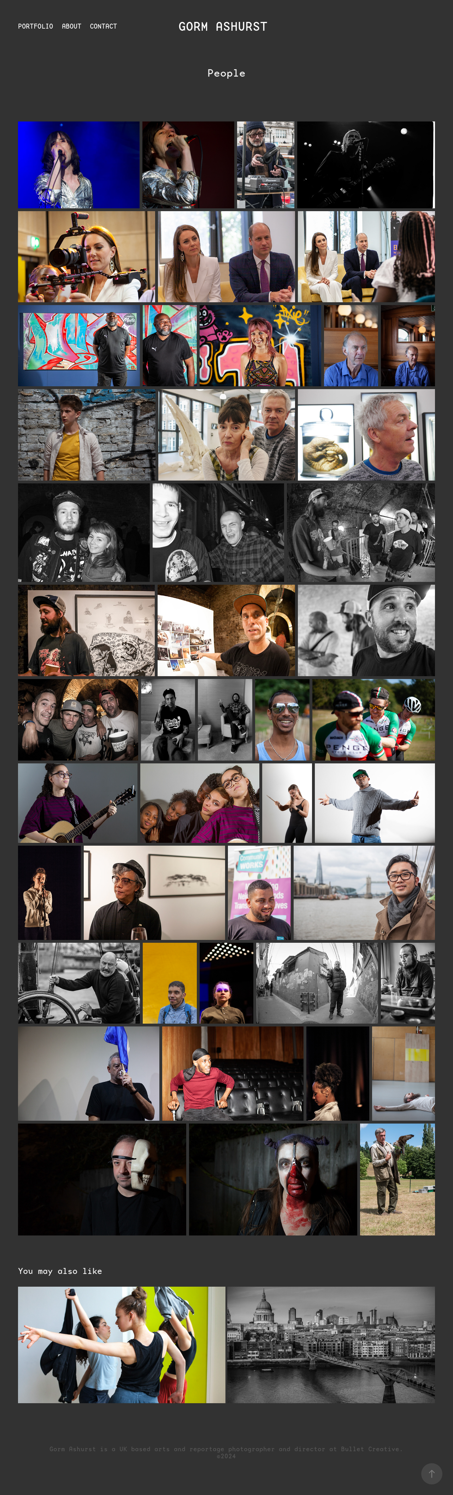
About (71, 26)
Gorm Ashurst (226, 26)
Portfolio (35, 26)
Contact (103, 26)
